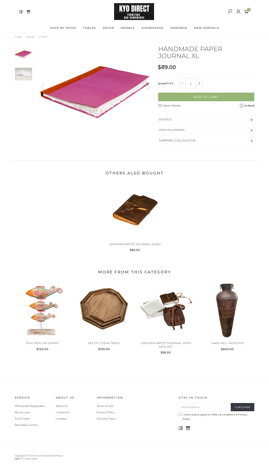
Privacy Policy (106, 412)
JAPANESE (178, 27)
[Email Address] (205, 407)
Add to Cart (206, 97)
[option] (95, 91)
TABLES (89, 27)
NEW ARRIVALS (206, 27)
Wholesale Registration (30, 406)
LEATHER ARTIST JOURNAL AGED (135, 249)
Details (165, 119)
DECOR (108, 27)
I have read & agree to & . (213, 416)
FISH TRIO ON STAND (42, 348)
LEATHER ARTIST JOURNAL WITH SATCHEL (165, 350)
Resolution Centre (26, 425)
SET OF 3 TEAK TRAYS (104, 348)
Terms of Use (105, 406)
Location (61, 418)
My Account (22, 412)
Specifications (172, 130)
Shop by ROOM (63, 27)
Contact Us (63, 412)
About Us (61, 406)
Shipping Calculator (177, 140)
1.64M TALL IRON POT (227, 348)
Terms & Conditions (223, 414)
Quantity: (166, 83)
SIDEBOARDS (152, 27)
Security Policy (106, 418)
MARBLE (128, 27)
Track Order (22, 418)
